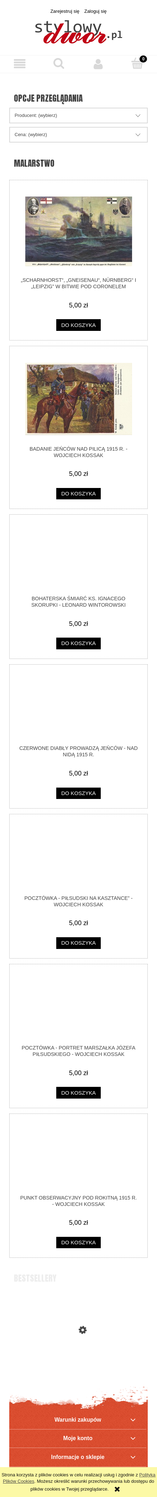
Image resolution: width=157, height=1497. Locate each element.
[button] (19, 63)
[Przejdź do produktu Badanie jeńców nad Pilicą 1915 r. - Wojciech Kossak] (78, 399)
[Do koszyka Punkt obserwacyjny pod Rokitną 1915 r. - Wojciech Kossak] (78, 1243)
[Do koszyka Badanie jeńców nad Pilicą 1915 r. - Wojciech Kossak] (78, 494)
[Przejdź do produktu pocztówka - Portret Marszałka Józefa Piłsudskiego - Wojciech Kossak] (78, 1007)
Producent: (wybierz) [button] (36, 115)
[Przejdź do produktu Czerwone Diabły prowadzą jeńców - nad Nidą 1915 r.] (78, 708)
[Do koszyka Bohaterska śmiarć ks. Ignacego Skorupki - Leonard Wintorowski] (78, 643)
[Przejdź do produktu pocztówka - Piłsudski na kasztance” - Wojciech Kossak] (78, 857)
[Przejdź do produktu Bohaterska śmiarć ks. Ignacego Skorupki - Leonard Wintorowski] (78, 558)
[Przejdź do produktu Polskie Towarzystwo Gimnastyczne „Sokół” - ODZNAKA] (78, 1359)
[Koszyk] (137, 63)
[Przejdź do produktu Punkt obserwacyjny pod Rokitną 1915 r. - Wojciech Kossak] (78, 1157)
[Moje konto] (98, 63)
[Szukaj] (58, 63)
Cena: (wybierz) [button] (31, 134)
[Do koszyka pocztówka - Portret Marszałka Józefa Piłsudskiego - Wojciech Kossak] (78, 1093)
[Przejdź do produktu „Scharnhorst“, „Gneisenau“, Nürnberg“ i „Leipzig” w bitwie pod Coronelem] (78, 231)
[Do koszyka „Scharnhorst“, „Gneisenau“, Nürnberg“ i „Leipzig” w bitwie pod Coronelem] (78, 325)
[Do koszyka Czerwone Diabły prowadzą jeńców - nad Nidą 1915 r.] (78, 793)
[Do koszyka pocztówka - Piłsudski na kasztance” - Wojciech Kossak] (78, 943)
